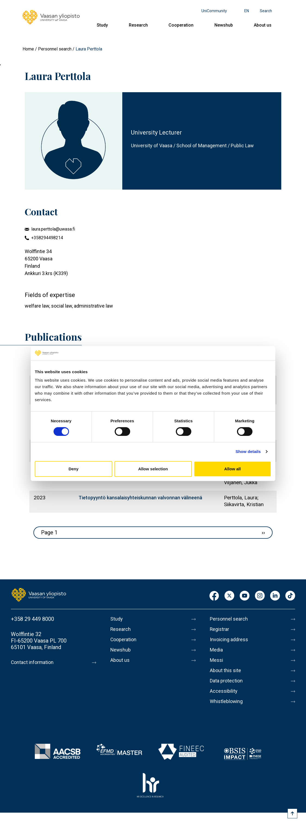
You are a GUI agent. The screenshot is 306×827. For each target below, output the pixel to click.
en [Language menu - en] (246, 11)
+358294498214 (47, 237)
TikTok (290, 596)
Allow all (232, 469)
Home (28, 49)
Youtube (244, 596)
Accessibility (225, 691)
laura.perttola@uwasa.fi (53, 229)
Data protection (228, 681)
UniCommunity (214, 11)
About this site (227, 670)
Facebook (214, 596)
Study (102, 25)
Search (266, 11)
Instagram (260, 596)
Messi (217, 660)
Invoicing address (231, 639)
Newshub (223, 25)
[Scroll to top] (292, 813)
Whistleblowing (228, 701)
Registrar (221, 629)
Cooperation (180, 25)
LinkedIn (275, 596)
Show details (248, 451)
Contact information (35, 662)
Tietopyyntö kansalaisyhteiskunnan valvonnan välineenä (140, 497)
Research (138, 25)
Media (217, 650)
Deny (73, 469)
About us (262, 25)
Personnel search (54, 49)
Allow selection (153, 469)
